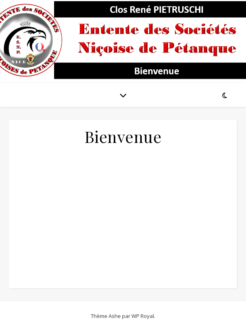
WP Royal (142, 316)
